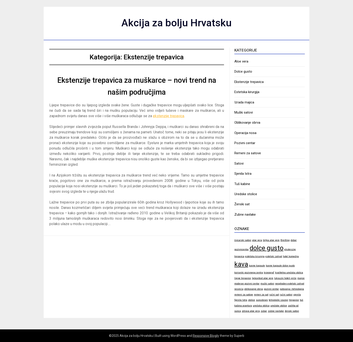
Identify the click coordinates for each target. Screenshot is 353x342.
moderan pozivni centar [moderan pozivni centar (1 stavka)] (247, 283)
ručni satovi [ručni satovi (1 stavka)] (286, 294)
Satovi (239, 163)
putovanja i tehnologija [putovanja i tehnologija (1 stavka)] (292, 289)
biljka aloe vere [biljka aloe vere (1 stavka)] (271, 240)
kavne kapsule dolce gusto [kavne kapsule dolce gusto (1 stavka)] (280, 265)
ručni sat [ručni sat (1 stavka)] (274, 294)
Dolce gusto (243, 71)
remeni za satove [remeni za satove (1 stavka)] (243, 294)
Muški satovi (243, 112)
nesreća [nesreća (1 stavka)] (238, 289)
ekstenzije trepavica (169, 116)
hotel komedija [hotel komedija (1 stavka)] (291, 256)
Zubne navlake (245, 214)
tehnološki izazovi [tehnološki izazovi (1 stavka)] (278, 300)
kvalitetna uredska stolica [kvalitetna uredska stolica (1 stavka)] (289, 272)
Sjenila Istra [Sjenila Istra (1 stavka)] (240, 300)
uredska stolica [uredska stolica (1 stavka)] (261, 305)
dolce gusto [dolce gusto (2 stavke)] (266, 248)
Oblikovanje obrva (247, 123)
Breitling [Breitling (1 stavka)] (285, 240)
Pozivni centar (244, 143)
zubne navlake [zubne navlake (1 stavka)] (276, 311)
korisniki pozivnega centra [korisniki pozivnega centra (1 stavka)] (248, 272)
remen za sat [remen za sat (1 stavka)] (261, 294)
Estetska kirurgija (246, 92)
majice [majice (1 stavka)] (301, 278)
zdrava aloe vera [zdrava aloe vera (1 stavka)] (251, 311)
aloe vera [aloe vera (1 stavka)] (257, 240)
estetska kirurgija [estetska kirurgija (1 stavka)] (255, 256)
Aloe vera (241, 61)
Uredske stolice (245, 194)
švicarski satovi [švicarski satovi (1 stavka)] (242, 240)
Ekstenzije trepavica (249, 82)
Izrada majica (244, 102)
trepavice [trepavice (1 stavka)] (294, 300)
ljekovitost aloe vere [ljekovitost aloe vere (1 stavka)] (262, 278)
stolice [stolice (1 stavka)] (251, 300)
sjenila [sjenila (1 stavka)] (297, 294)
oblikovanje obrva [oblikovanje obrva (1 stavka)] (253, 289)
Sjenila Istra (242, 174)
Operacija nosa (245, 133)
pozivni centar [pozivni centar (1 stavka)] (271, 289)
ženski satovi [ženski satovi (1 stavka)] (292, 311)
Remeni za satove (247, 153)
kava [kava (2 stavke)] (241, 264)
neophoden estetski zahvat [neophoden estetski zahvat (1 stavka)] (289, 283)
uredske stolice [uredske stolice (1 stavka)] (278, 305)
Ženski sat (242, 204)
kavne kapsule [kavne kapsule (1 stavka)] (257, 265)
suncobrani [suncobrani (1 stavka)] (262, 300)
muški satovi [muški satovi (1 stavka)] (267, 283)
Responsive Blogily (206, 336)
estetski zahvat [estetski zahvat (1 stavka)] (273, 256)
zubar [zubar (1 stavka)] (264, 311)
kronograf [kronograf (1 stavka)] (269, 272)
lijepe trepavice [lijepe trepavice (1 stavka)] (242, 278)
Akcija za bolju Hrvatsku (176, 22)
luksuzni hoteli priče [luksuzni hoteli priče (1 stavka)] (285, 278)
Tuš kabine (242, 184)
